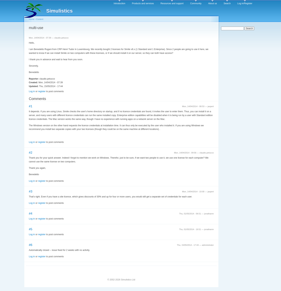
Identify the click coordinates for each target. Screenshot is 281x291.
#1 (30, 106)
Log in (32, 91)
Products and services (143, 3)
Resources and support (172, 3)
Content (39, 19)
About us (212, 3)
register (42, 91)
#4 (30, 213)
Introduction (119, 3)
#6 (30, 245)
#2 (30, 152)
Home (31, 19)
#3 (30, 191)
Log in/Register (244, 3)
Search (227, 3)
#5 (30, 229)
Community (195, 3)
